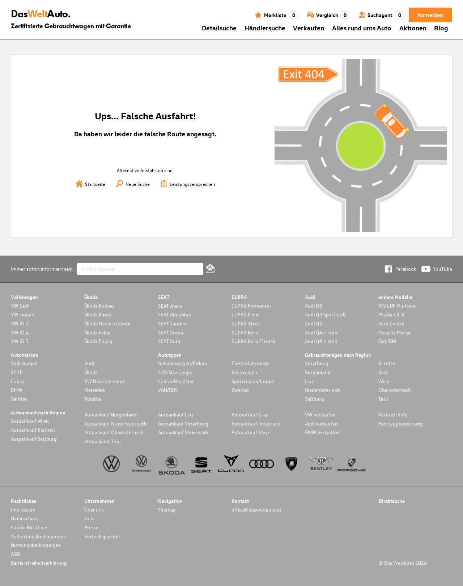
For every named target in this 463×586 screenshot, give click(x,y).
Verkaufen (308, 27)
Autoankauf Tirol (102, 441)
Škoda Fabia (97, 332)
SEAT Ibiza (169, 341)
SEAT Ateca (170, 305)
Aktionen (412, 27)
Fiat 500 (387, 341)
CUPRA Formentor (251, 305)
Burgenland (318, 372)
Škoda (91, 372)
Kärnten (387, 363)
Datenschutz (24, 518)
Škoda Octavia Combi (107, 323)
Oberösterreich (394, 389)
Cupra (17, 381)
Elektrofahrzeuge (250, 363)
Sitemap (167, 509)
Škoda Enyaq (98, 341)
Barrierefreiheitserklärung (39, 562)
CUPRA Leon (245, 314)
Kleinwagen (244, 372)
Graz (383, 372)
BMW (16, 389)
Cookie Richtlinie (29, 527)
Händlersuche (265, 27)
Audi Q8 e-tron (321, 341)
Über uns (94, 509)
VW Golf (20, 305)
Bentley (19, 398)
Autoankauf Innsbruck (256, 423)
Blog (441, 27)
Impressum (23, 509)
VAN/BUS (168, 389)
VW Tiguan (22, 314)
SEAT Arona (170, 332)
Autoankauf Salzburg (34, 438)
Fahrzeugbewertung (400, 423)
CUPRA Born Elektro (253, 341)
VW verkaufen (320, 414)
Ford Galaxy (391, 323)
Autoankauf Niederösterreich (115, 423)
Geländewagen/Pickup (182, 363)
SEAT (16, 372)
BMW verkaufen (322, 432)
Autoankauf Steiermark (183, 432)
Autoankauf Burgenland (110, 414)
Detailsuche (219, 27)
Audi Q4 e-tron (321, 332)
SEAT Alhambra (174, 314)
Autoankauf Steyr (250, 432)
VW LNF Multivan (397, 305)
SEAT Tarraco (172, 323)
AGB (15, 554)
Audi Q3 (313, 305)
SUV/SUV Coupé (175, 372)
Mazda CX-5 (391, 314)
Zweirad (240, 389)
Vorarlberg (316, 363)
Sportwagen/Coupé (253, 381)
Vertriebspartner (102, 536)
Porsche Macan (394, 332)
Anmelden (430, 14)
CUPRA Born (245, 332)
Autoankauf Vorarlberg (183, 423)
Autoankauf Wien (30, 421)
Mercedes (94, 389)
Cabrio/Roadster (176, 381)
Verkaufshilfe (392, 414)
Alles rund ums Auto (361, 27)
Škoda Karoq (98, 314)
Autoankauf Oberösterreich (114, 432)
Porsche (93, 398)
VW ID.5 (19, 341)
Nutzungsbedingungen (36, 545)
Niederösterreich (323, 389)
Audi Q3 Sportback (325, 314)
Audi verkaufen (321, 423)
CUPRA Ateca (246, 323)
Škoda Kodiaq (99, 305)
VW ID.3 (19, 323)
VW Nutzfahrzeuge (104, 381)
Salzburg (314, 398)
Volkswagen (24, 363)
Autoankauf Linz (176, 414)
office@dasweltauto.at (256, 509)
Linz (309, 381)
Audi (89, 363)
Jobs (89, 518)
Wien (384, 381)
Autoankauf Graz (250, 414)
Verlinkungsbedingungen (38, 536)
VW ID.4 (19, 332)
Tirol (383, 398)
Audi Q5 (313, 323)
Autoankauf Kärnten (33, 430)
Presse (91, 527)
